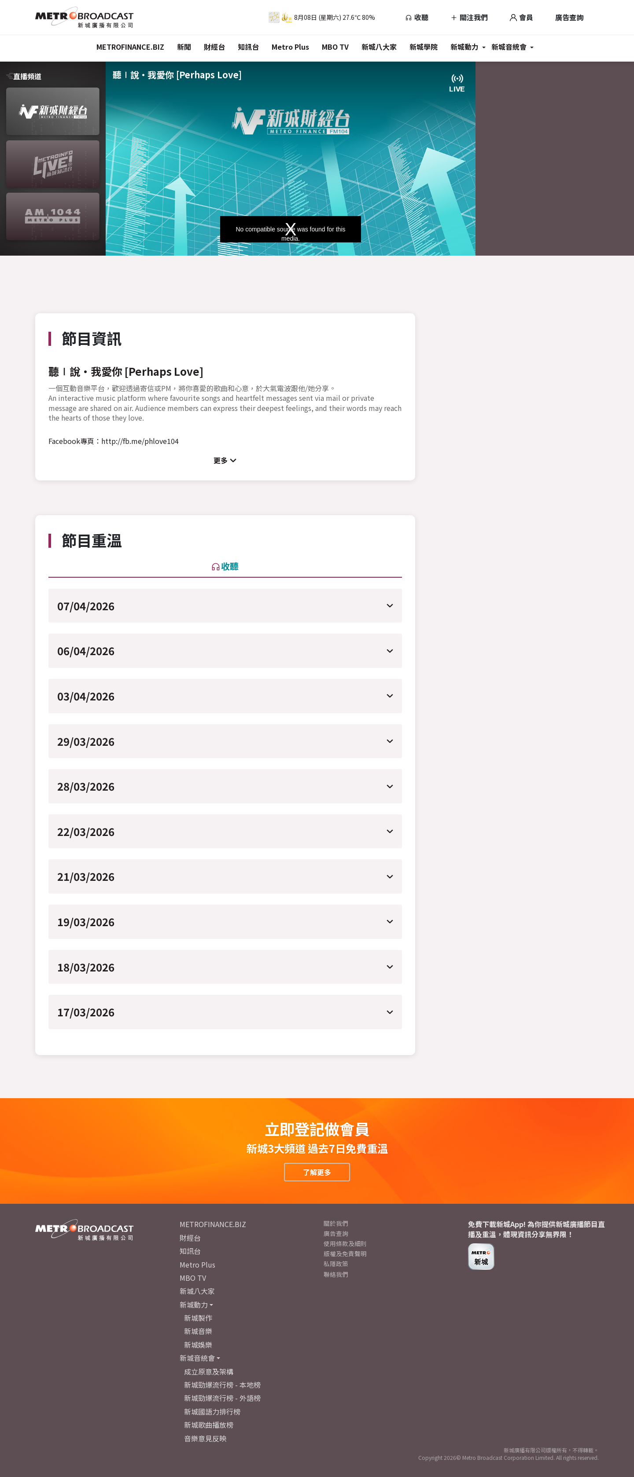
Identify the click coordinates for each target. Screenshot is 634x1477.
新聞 (184, 46)
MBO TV (335, 46)
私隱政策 (336, 1263)
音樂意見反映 (205, 1438)
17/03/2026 (85, 1011)
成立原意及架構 (208, 1371)
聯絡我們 (336, 1274)
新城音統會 (509, 46)
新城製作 (198, 1317)
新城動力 (464, 46)
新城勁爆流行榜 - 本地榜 (222, 1384)
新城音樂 (198, 1331)
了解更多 (317, 1172)
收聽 (416, 17)
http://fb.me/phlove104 (140, 441)
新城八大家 (379, 46)
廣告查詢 (569, 17)
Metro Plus (290, 46)
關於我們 (336, 1223)
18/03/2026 (85, 967)
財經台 (214, 46)
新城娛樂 (198, 1344)
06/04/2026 (85, 650)
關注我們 (469, 17)
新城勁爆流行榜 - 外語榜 (222, 1398)
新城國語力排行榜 (212, 1411)
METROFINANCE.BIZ (130, 46)
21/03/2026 (85, 876)
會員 (521, 17)
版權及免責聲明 (345, 1253)
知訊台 (248, 46)
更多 (221, 460)
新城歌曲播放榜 (208, 1424)
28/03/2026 (85, 786)
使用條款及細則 (345, 1243)
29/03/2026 (85, 741)
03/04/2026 (85, 696)
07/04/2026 (85, 605)
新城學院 (423, 46)
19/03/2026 (85, 921)
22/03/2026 (85, 831)
